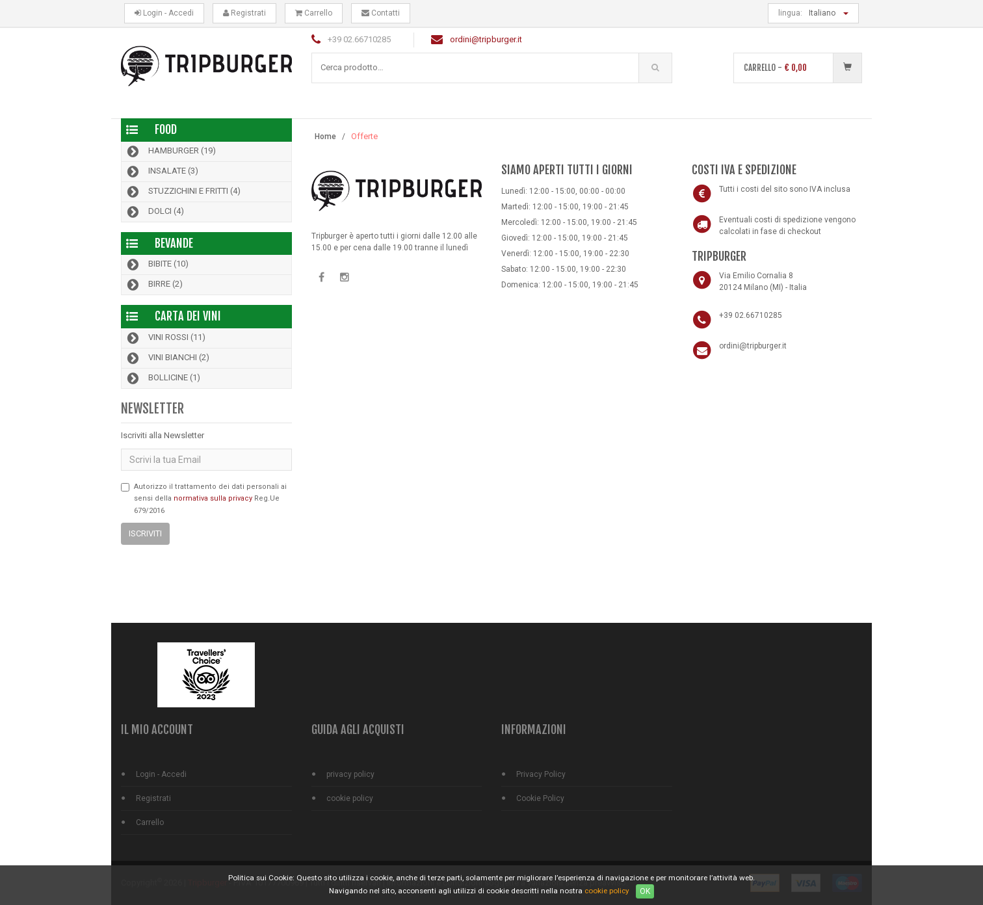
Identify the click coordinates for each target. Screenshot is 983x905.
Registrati (244, 13)
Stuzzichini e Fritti (183, 191)
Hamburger (170, 151)
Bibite (157, 264)
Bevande (174, 243)
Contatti (380, 13)
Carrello (313, 13)
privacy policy (350, 774)
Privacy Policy (541, 774)
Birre (154, 284)
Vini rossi (165, 338)
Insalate (161, 171)
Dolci (154, 211)
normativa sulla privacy (213, 498)
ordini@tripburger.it (486, 39)
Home (325, 136)
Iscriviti (145, 533)
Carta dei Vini (188, 316)
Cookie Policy (540, 798)
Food (166, 129)
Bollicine (162, 378)
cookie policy (349, 798)
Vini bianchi (167, 358)
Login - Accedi (164, 13)
